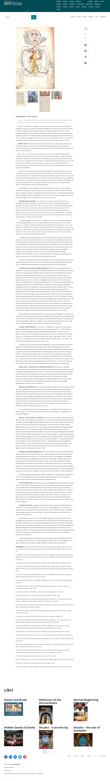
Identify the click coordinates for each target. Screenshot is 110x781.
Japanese (72, 4)
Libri (96, 17)
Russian (65, 1)
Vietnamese (97, 4)
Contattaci (103, 17)
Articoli (78, 17)
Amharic (59, 6)
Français (71, 1)
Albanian (84, 6)
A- (85, 34)
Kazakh (65, 6)
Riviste (85, 17)
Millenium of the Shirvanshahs (50, 701)
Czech (102, 1)
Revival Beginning (86, 700)
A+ (85, 38)
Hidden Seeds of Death (19, 727)
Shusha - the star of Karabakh (87, 729)
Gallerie (91, 17)
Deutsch (78, 1)
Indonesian (89, 4)
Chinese (66, 4)
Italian (85, 1)
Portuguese (81, 4)
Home (72, 17)
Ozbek (58, 9)
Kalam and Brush (15, 700)
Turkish (91, 1)
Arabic (96, 1)
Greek (77, 6)
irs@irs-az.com (8, 770)
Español (59, 4)
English (59, 1)
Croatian (91, 6)
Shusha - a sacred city (53, 727)
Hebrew (72, 6)
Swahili (98, 6)
